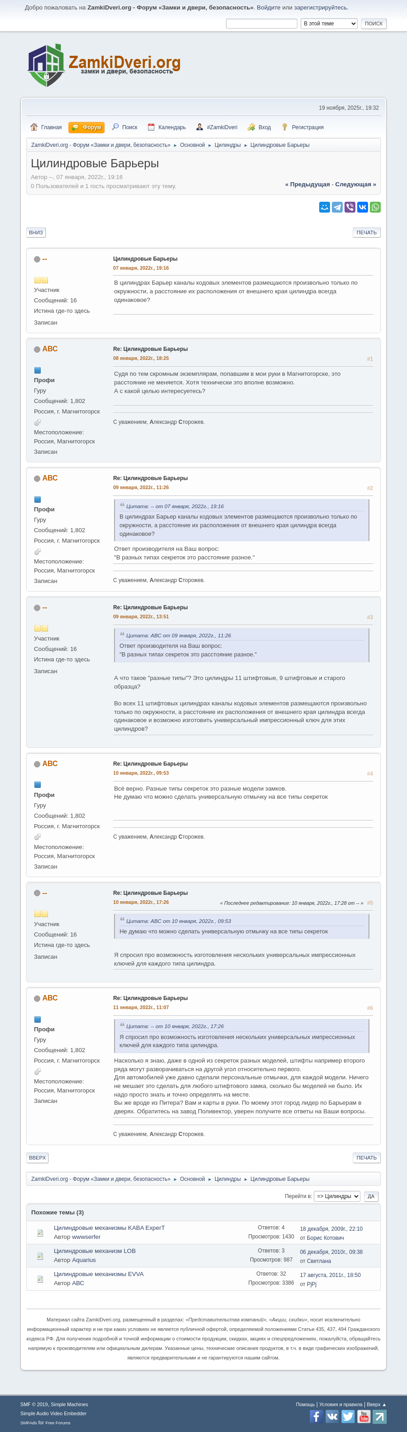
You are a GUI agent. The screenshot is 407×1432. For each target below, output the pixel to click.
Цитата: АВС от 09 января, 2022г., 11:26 (178, 635)
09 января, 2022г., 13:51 (141, 616)
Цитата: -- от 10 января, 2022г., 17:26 (175, 1026)
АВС (49, 349)
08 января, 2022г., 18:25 (141, 358)
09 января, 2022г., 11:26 (141, 487)
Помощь (305, 1404)
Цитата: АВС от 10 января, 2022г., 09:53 (178, 921)
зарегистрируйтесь (320, 7)
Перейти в (298, 1196)
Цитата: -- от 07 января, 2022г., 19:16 (175, 506)
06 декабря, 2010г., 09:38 (331, 1252)
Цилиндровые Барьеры (145, 259)
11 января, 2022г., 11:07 (141, 1007)
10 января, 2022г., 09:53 (141, 773)
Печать (367, 232)
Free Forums (58, 1422)
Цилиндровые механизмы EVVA (99, 1274)
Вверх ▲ (377, 1404)
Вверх (37, 1157)
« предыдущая (307, 184)
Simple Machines (69, 1404)
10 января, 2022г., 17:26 (141, 902)
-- (44, 258)
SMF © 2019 (34, 1404)
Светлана (319, 1261)
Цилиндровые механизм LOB (95, 1251)
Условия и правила (340, 1404)
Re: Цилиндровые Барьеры (150, 349)
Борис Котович (325, 1238)
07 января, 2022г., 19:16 (141, 268)
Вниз (36, 232)
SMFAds (28, 1422)
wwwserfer (86, 1236)
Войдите (268, 7)
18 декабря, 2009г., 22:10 (331, 1229)
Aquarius (84, 1260)
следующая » (355, 184)
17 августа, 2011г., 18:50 (330, 1275)
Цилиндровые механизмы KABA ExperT (109, 1227)
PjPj (311, 1284)
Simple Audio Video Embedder (53, 1413)
